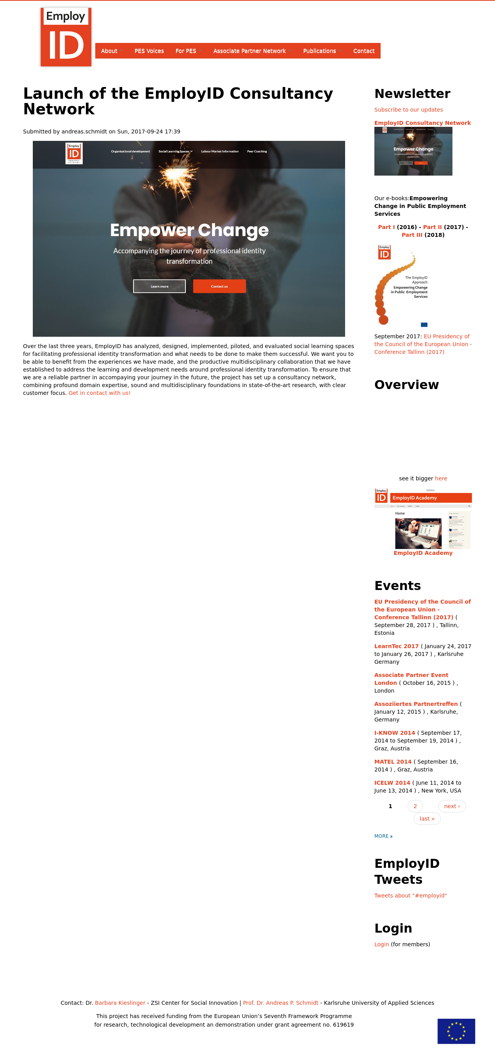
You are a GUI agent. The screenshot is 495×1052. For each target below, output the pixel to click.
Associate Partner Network (253, 51)
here (441, 478)
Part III (412, 235)
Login (381, 944)
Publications (322, 51)
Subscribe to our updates (408, 110)
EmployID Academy (423, 553)
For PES (189, 51)
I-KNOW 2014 (394, 733)
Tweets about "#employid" (410, 895)
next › (452, 806)
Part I (386, 227)
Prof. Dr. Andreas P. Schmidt (280, 1003)
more (381, 836)
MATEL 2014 (393, 762)
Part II (432, 227)
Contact (363, 51)
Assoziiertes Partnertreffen (416, 704)
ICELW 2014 (392, 783)
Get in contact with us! (100, 393)
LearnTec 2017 (396, 646)
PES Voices (149, 51)
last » (427, 819)
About (112, 51)
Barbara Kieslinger (120, 1003)
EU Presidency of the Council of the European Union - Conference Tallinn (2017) (423, 344)
